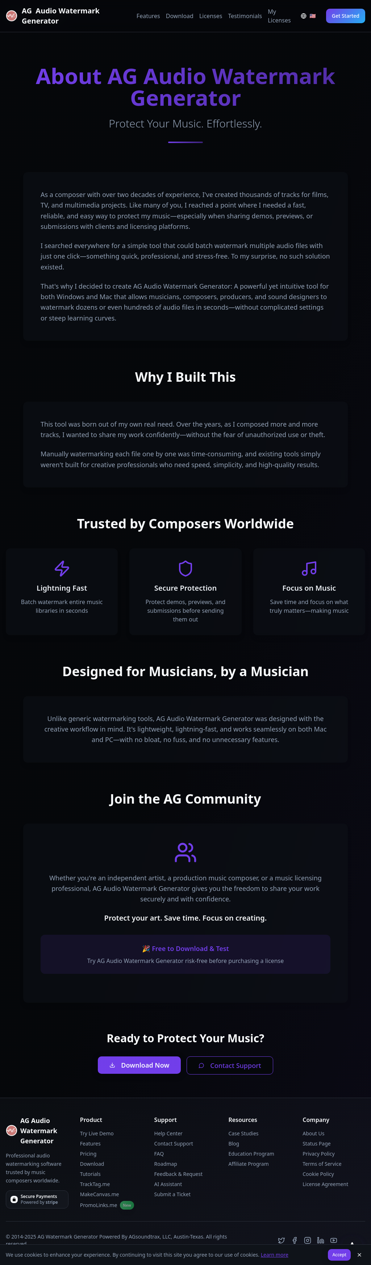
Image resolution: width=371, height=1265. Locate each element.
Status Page (316, 1143)
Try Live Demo (97, 1133)
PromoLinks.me (107, 1205)
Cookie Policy (318, 1173)
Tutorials (90, 1173)
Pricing (88, 1153)
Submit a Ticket (172, 1194)
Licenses (210, 16)
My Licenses (279, 16)
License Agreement (325, 1184)
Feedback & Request (178, 1173)
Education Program (251, 1153)
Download (179, 16)
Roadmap (165, 1163)
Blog (233, 1143)
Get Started (345, 15)
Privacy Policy (318, 1153)
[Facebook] (294, 1240)
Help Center (168, 1133)
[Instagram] (307, 1240)
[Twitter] (281, 1240)
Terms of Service (322, 1163)
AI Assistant (168, 1184)
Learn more (274, 1254)
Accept (339, 1255)
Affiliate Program (248, 1163)
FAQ (159, 1153)
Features (148, 16)
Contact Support (230, 1065)
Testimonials (245, 16)
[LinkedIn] (320, 1240)
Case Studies (243, 1133)
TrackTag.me (95, 1184)
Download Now (139, 1065)
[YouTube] (333, 1240)
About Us (313, 1133)
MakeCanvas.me (99, 1194)
